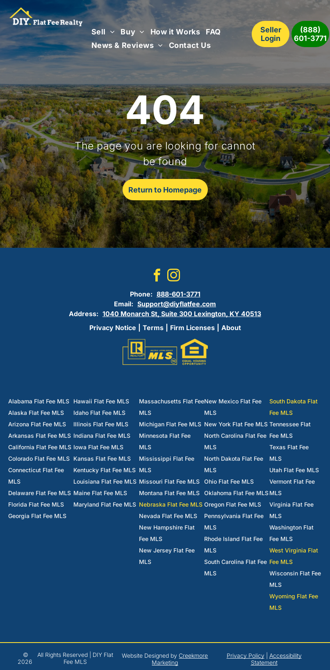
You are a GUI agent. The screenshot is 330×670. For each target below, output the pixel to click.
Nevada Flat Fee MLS (168, 515)
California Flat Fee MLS (39, 447)
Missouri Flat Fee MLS (169, 481)
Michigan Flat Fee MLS (170, 424)
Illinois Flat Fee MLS (100, 424)
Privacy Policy (245, 655)
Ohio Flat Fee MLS (229, 481)
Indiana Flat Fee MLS (101, 435)
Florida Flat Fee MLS (36, 504)
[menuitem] (103, 31)
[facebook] (156, 276)
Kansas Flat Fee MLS (102, 458)
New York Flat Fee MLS (236, 424)
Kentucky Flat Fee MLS (104, 469)
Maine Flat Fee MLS (100, 492)
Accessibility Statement (276, 659)
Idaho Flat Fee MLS (99, 412)
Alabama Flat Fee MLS (38, 401)
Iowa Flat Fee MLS (98, 447)
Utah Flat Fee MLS (294, 469)
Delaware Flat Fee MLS (39, 492)
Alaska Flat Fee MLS (36, 412)
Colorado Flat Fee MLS (39, 458)
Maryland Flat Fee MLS (104, 504)
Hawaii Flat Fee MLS (101, 401)
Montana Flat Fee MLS (169, 492)
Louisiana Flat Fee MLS (105, 481)
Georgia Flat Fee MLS (37, 515)
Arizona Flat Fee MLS (37, 424)
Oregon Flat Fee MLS (232, 504)
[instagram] (173, 276)
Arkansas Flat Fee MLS (39, 435)
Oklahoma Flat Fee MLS (236, 492)
